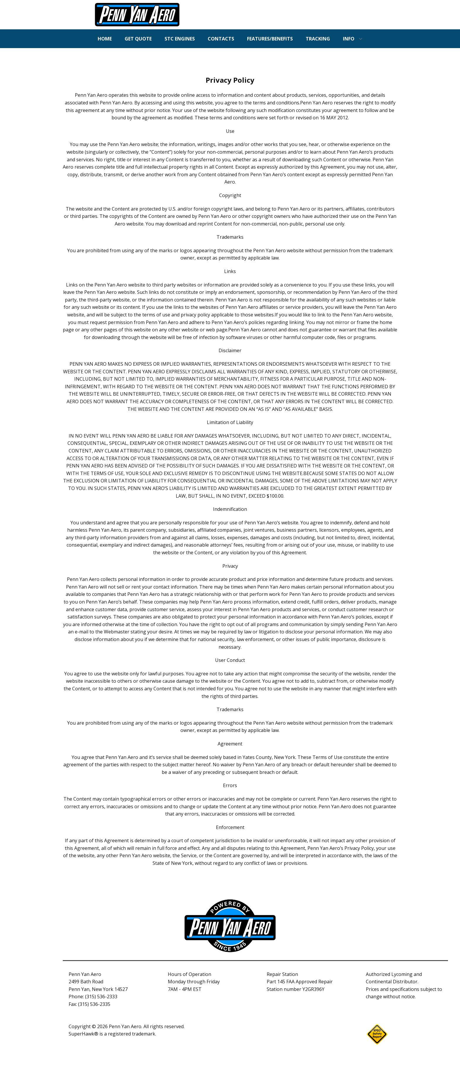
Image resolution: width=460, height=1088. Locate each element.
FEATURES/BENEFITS (270, 38)
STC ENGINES (180, 38)
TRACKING (318, 38)
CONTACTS (221, 38)
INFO (348, 38)
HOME (105, 38)
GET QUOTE (138, 38)
